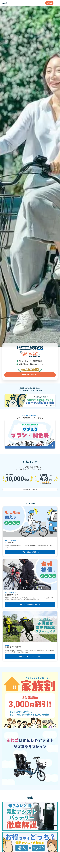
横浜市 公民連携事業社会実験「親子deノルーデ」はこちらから (30, 389)
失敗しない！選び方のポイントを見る (30, 656)
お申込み (49, 3)
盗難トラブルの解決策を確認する (30, 604)
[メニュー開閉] (56, 3)
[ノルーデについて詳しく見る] (30, 176)
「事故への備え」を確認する (30, 552)
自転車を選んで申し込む (30, 374)
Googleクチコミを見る (30, 489)
